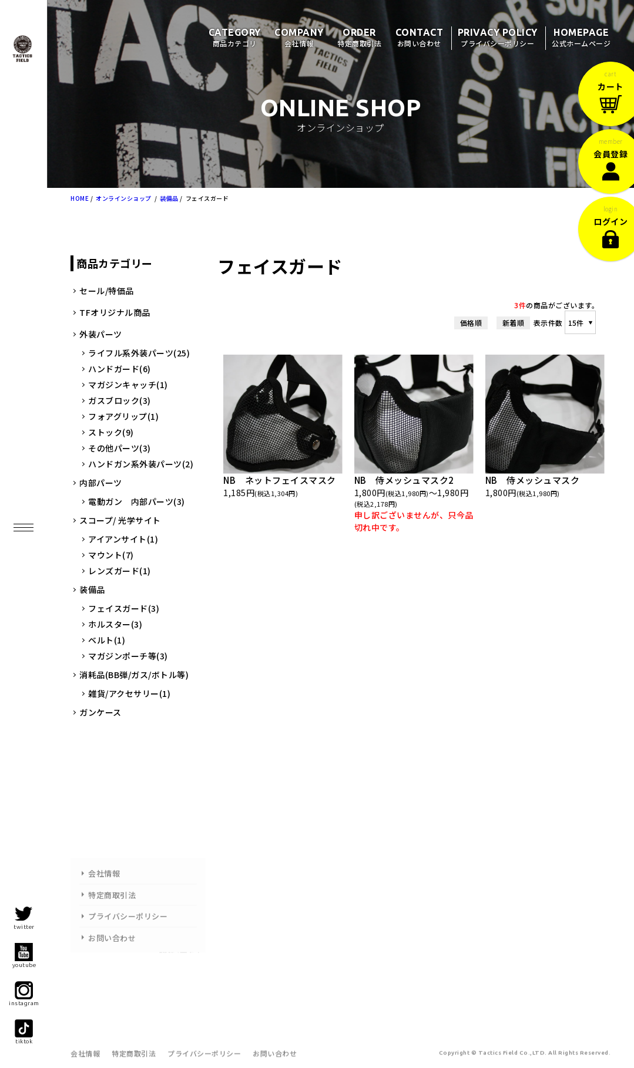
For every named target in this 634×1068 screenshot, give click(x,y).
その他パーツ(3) (119, 448)
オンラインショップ (124, 198)
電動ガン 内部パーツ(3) (136, 501)
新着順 (513, 322)
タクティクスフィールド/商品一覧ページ (65, 91)
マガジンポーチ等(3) (128, 656)
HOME (80, 198)
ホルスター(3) (115, 624)
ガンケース (100, 712)
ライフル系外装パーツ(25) (139, 353)
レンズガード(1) (119, 571)
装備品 (169, 198)
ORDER (359, 37)
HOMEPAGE (581, 37)
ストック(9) (111, 432)
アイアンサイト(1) (123, 539)
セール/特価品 (106, 291)
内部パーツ (100, 482)
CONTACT (419, 37)
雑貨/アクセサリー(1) (129, 693)
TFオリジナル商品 (114, 312)
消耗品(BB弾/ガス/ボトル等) (134, 674)
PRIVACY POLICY (498, 37)
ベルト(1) (106, 640)
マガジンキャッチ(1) (128, 384)
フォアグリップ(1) (123, 416)
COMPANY (299, 37)
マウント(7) (111, 555)
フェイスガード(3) (123, 608)
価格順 (471, 322)
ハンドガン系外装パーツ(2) (140, 464)
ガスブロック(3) (119, 400)
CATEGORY (235, 37)
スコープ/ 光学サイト (120, 520)
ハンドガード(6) (119, 369)
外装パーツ (100, 334)
